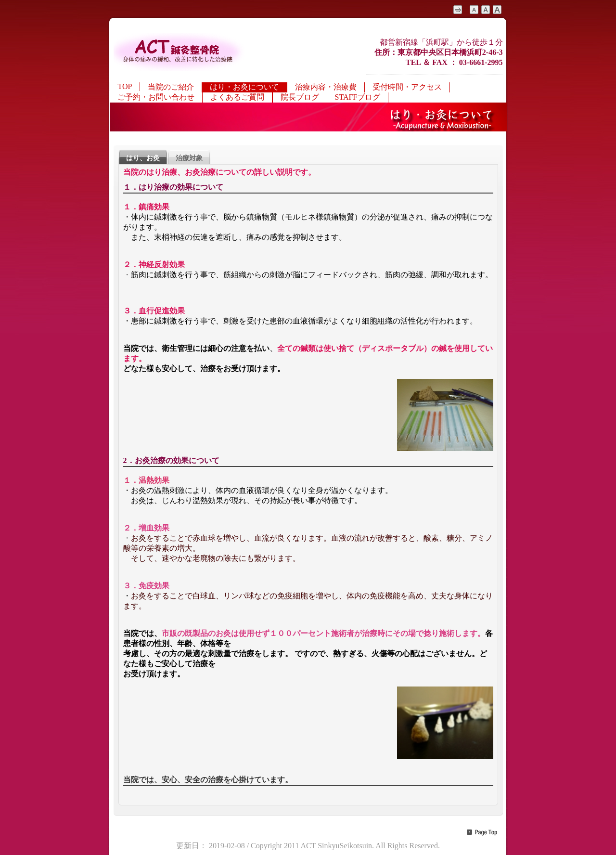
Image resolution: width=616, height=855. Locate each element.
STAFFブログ (358, 97)
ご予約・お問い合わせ (155, 97)
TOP (125, 86)
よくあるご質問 (237, 97)
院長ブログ (300, 97)
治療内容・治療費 (326, 87)
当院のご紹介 (171, 87)
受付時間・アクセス (407, 87)
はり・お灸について (244, 87)
